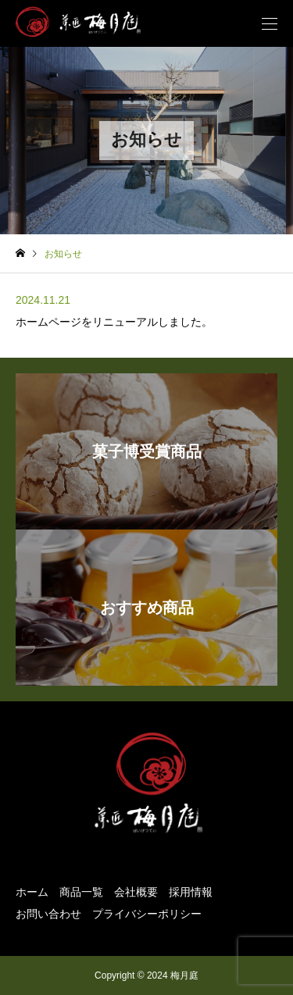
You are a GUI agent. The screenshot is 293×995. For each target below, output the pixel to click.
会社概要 (136, 892)
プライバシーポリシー (147, 914)
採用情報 (191, 892)
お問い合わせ (48, 914)
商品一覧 (81, 892)
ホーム (32, 892)
